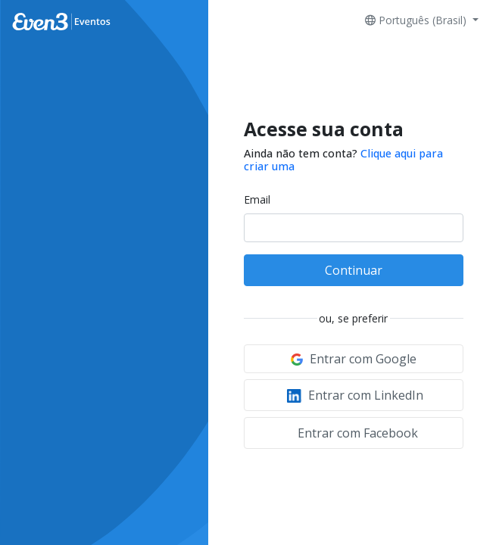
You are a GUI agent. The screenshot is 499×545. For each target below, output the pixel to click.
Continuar (353, 270)
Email (257, 199)
